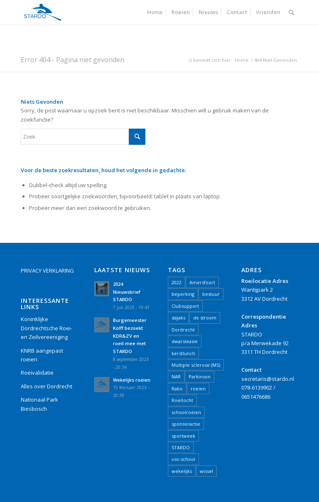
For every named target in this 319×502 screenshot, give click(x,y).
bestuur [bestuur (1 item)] (211, 294)
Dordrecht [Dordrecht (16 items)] (183, 330)
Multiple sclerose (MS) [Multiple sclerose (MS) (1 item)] (196, 365)
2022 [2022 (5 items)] (177, 282)
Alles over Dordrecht (46, 386)
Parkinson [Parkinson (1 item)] (200, 376)
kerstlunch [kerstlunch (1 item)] (183, 353)
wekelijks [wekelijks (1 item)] (182, 471)
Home (241, 60)
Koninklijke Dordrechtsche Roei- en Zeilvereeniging (46, 328)
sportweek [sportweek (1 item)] (183, 436)
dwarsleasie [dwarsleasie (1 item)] (185, 341)
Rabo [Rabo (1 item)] (177, 388)
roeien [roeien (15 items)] (198, 388)
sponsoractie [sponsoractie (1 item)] (186, 424)
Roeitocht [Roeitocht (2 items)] (182, 400)
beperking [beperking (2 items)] (183, 294)
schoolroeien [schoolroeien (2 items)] (186, 412)
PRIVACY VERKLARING (47, 270)
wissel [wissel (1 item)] (206, 471)
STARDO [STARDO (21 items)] (181, 447)
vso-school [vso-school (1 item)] (183, 459)
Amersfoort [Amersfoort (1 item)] (202, 282)
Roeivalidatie (37, 372)
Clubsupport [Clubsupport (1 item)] (185, 306)
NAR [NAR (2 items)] (176, 376)
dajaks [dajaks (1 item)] (178, 317)
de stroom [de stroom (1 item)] (204, 317)
